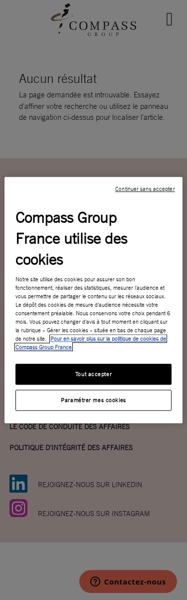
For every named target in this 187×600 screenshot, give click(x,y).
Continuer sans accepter (145, 189)
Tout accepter (93, 374)
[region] (93, 300)
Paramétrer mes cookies (93, 400)
